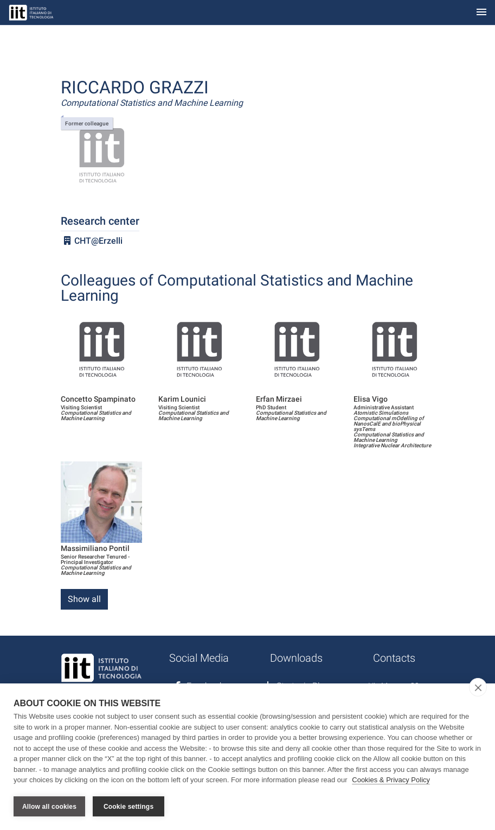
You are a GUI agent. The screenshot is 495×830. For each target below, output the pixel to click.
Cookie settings (128, 806)
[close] (478, 688)
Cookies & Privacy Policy (391, 780)
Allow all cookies (49, 806)
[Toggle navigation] (481, 13)
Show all (84, 599)
